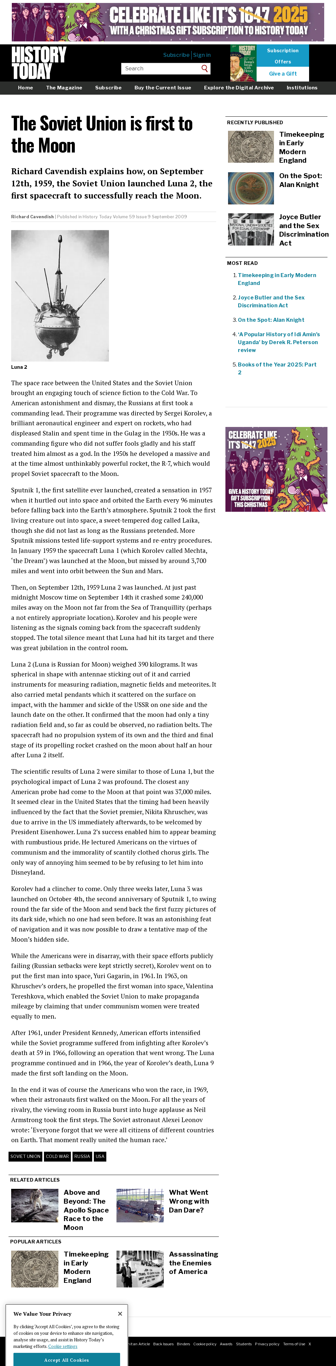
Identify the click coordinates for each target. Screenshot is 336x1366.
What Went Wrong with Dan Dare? (189, 1201)
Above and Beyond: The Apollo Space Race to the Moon (86, 1209)
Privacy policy (267, 1344)
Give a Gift (283, 74)
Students (244, 1344)
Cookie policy (205, 1344)
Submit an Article (134, 1344)
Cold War (57, 1156)
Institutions (302, 87)
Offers (283, 61)
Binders (183, 1344)
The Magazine (64, 87)
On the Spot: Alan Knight (271, 320)
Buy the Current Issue (163, 87)
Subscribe (176, 55)
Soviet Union (25, 1156)
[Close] (120, 1324)
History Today (97, 216)
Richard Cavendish (32, 216)
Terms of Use (294, 1344)
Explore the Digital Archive (239, 87)
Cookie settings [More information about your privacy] (62, 1356)
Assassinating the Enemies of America (193, 1263)
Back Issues (163, 1344)
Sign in (202, 55)
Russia (82, 1156)
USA (100, 1156)
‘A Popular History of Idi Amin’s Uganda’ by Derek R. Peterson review (279, 342)
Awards (226, 1344)
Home (25, 87)
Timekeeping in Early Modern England (86, 1267)
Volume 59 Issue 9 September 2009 (150, 216)
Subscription (283, 50)
